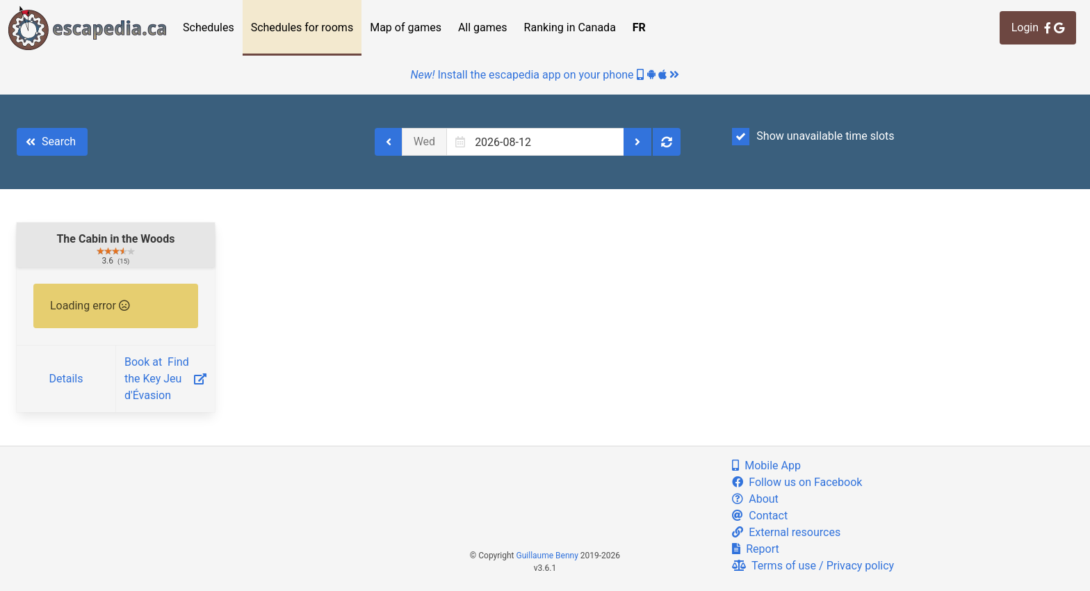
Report (755, 549)
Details (66, 378)
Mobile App (766, 465)
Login (1037, 27)
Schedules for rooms (302, 27)
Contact (760, 515)
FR (639, 27)
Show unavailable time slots (813, 136)
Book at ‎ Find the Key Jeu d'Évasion (165, 378)
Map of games (405, 27)
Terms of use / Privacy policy (813, 565)
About (755, 498)
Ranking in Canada (570, 27)
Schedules (208, 27)
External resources (786, 532)
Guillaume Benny (547, 555)
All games (482, 27)
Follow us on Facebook (797, 482)
